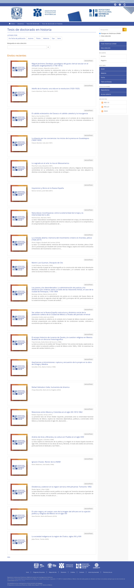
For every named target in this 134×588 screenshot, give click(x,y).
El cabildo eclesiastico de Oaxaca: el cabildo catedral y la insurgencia (60, 113)
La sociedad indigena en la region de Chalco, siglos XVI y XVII (56, 536)
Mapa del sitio (53, 572)
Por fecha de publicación (17, 38)
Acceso (103, 56)
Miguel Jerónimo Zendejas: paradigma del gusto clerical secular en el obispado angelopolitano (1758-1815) (60, 64)
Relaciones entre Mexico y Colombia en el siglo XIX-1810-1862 (57, 412)
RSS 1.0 (105, 102)
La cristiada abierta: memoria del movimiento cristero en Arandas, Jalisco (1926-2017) (62, 239)
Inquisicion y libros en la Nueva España (48, 188)
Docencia (20, 24)
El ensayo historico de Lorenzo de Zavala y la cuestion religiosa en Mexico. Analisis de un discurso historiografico (62, 338)
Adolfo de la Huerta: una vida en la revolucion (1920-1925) (55, 88)
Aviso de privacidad (93, 572)
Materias (46, 38)
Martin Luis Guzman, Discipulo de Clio (47, 262)
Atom (104, 111)
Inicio (13, 24)
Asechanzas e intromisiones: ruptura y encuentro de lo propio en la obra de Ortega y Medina (61, 363)
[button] (114, 1)
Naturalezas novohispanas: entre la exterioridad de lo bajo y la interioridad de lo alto (57, 214)
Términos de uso (107, 572)
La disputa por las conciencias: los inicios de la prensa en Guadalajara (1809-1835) (60, 139)
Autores (30, 38)
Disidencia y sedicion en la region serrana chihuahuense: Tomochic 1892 (61, 487)
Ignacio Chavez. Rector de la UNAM (46, 462)
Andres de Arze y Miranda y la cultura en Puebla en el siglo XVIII (58, 437)
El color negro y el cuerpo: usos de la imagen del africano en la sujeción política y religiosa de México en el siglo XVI (61, 512)
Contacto (81, 572)
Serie (59, 38)
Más (8, 557)
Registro (103, 60)
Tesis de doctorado (32, 24)
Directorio (63, 572)
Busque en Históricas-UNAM (110, 33)
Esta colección (105, 36)
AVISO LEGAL (21, 580)
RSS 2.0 (105, 107)
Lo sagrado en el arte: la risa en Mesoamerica (50, 163)
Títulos (38, 38)
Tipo (53, 38)
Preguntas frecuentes (39, 572)
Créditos (72, 572)
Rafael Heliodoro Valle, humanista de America (50, 387)
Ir (48, 47)
